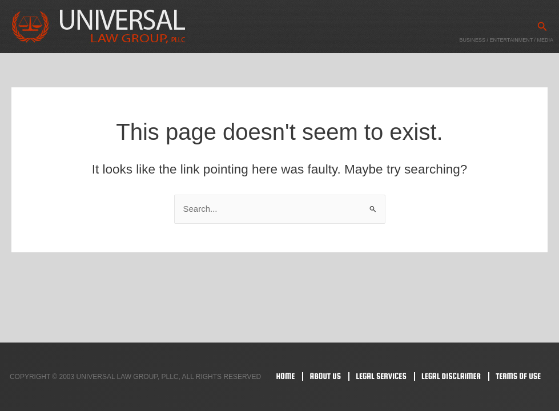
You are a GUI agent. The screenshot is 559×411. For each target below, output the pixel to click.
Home (285, 376)
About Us (325, 376)
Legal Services (381, 376)
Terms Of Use (518, 376)
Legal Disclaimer (451, 376)
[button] (542, 26)
